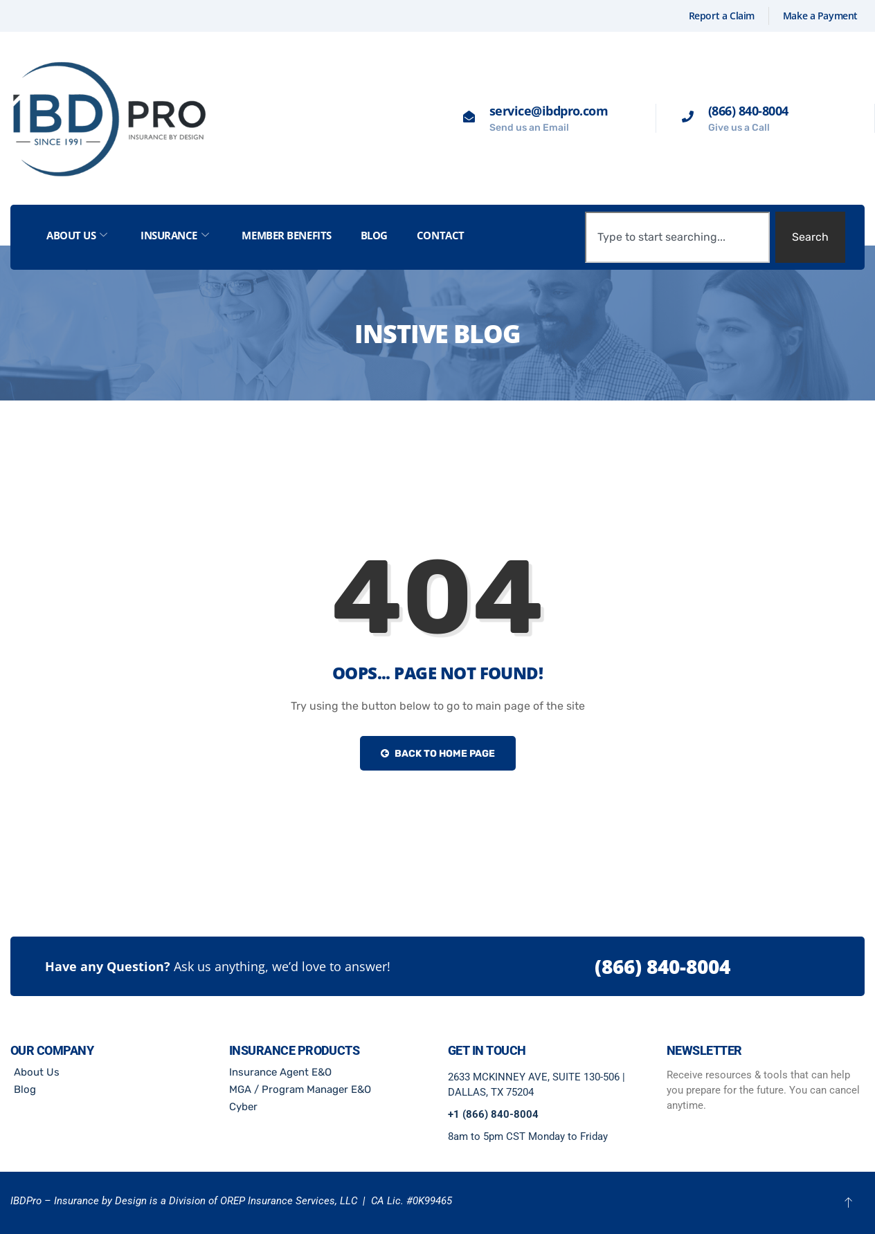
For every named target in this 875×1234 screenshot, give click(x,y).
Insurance (175, 235)
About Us (76, 235)
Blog (374, 235)
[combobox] (677, 237)
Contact (440, 235)
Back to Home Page (438, 753)
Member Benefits (286, 235)
